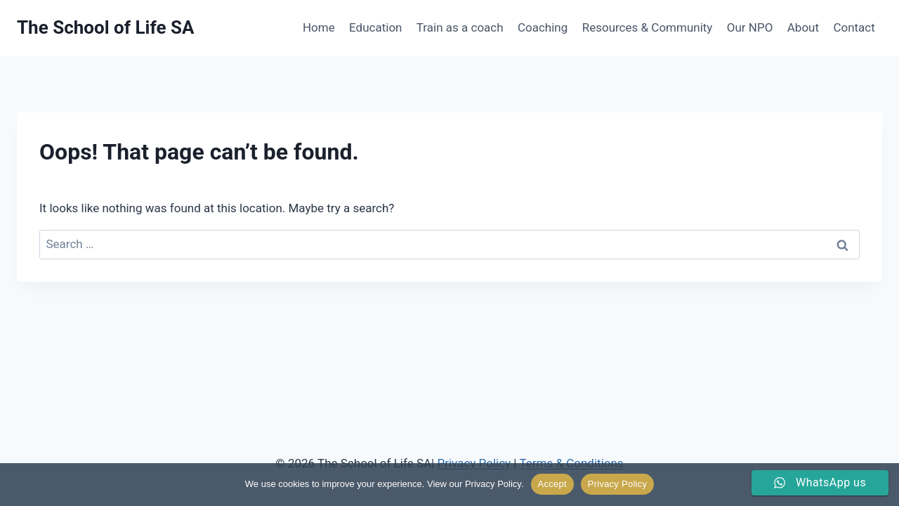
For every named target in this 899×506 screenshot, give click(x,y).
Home (319, 27)
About (803, 27)
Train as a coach (460, 27)
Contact (853, 27)
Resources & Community (647, 27)
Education (375, 27)
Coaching (542, 27)
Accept (552, 484)
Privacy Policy (617, 484)
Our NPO (750, 27)
